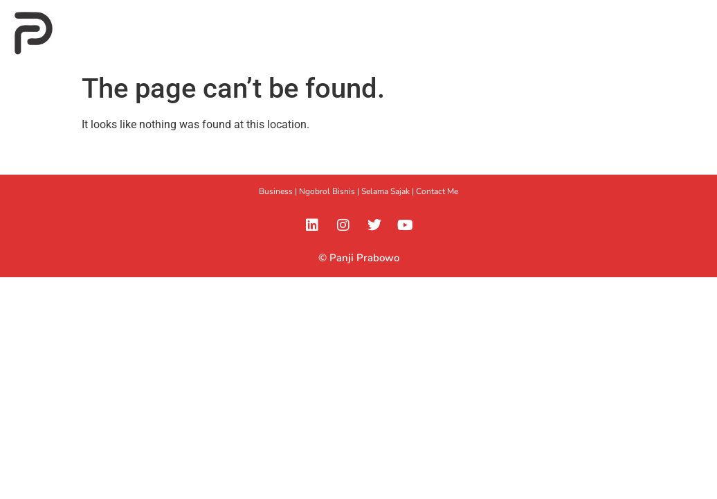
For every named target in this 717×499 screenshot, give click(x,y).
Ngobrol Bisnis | (330, 191)
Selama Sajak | (388, 191)
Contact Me (437, 191)
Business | (279, 191)
